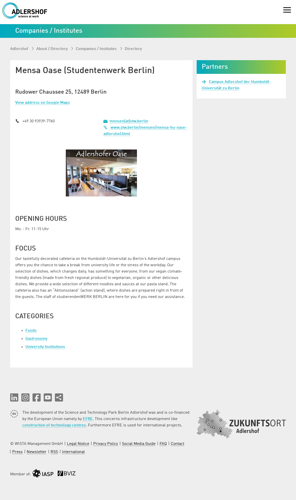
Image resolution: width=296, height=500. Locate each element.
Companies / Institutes (97, 49)
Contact (177, 444)
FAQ (163, 444)
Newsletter (36, 452)
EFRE (88, 419)
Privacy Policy (105, 444)
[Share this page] (59, 397)
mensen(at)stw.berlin (129, 121)
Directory (133, 49)
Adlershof (19, 49)
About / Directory (52, 49)
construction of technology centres (54, 425)
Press (17, 452)
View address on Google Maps (42, 103)
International (73, 452)
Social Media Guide (138, 444)
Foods (31, 331)
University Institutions (45, 347)
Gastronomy (36, 339)
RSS (54, 452)
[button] (14, 397)
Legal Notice (78, 444)
